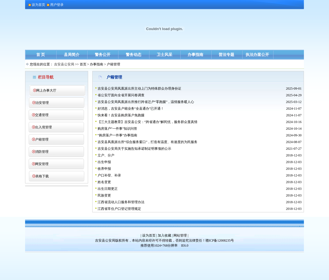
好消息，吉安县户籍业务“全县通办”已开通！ (131, 108)
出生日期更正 (108, 189)
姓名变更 (104, 182)
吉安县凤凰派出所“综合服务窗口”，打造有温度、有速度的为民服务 (148, 142)
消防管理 (42, 152)
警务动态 (133, 55)
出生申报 (104, 162)
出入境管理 (43, 127)
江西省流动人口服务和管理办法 (121, 202)
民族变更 (104, 195)
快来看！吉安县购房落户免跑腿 (121, 115)
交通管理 (42, 115)
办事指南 (195, 55)
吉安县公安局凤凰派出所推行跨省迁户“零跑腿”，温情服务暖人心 (146, 102)
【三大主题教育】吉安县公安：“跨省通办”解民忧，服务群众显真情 (148, 122)
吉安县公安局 (64, 64)
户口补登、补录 (109, 175)
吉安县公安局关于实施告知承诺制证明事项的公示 (134, 149)
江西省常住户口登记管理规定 (119, 209)
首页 (83, 64)
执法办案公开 (257, 55)
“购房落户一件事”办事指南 (117, 135)
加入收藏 (164, 235)
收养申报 (104, 169)
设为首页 (149, 235)
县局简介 (71, 55)
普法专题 (226, 55)
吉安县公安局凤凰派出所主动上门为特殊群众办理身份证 (139, 88)
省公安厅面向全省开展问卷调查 (121, 95)
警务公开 (102, 55)
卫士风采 (164, 55)
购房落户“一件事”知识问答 (117, 129)
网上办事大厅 (46, 90)
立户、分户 (106, 155)
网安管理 (42, 164)
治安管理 (42, 103)
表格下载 (42, 176)
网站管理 (180, 235)
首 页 (40, 55)
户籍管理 (42, 139)
